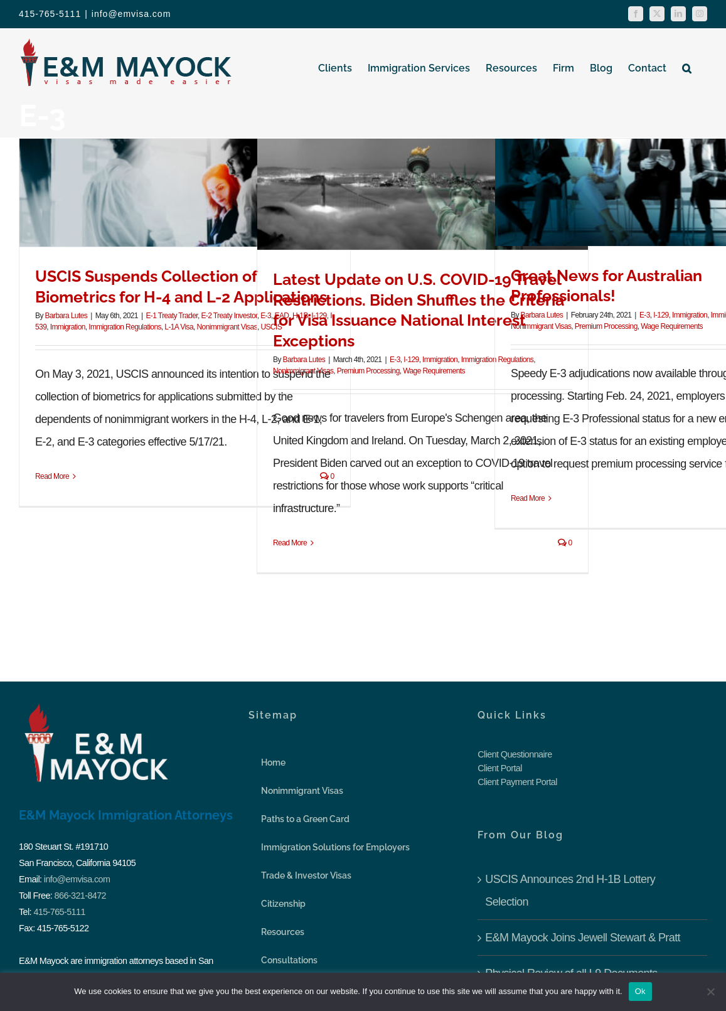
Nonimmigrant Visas (227, 327)
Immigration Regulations (124, 327)
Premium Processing (368, 370)
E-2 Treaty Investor (229, 315)
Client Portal (500, 768)
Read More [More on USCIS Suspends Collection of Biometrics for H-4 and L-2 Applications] (52, 476)
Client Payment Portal (517, 782)
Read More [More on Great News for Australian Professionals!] (528, 498)
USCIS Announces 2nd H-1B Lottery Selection (570, 890)
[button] (686, 68)
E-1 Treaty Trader (172, 315)
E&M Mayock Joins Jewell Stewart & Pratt (582, 937)
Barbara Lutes (66, 315)
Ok (640, 991)
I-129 (411, 359)
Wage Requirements (434, 370)
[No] (710, 991)
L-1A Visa (178, 327)
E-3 (395, 359)
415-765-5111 (59, 912)
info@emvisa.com (131, 14)
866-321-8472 (80, 896)
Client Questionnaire (515, 754)
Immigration (67, 327)
